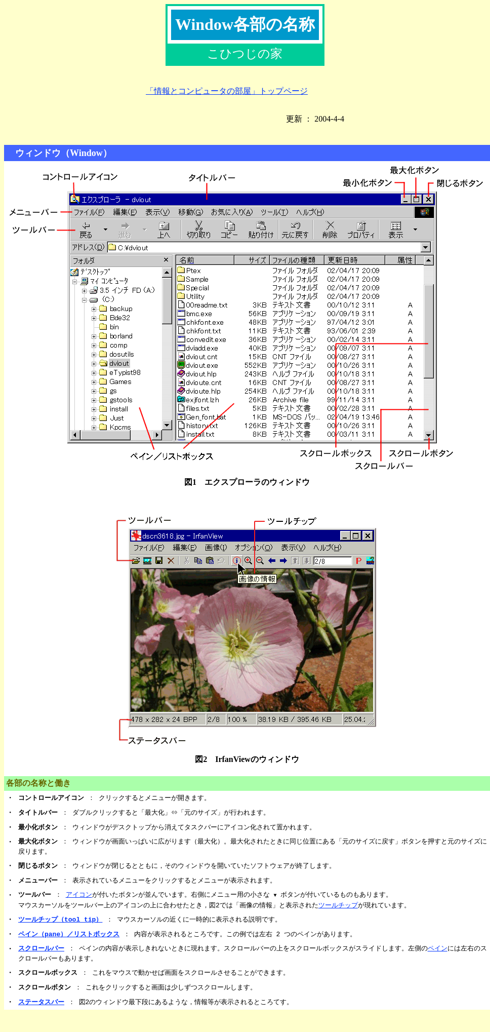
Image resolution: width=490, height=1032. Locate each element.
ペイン (437, 948)
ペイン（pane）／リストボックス (68, 934)
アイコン (79, 894)
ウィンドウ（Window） (59, 153)
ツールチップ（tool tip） (60, 919)
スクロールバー (41, 948)
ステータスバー (41, 1002)
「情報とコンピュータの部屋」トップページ (227, 91)
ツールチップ (338, 905)
